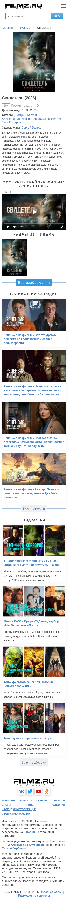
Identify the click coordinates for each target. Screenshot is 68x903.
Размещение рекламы (34, 895)
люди (30, 804)
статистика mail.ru (16, 813)
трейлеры (9, 800)
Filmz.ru (29, 832)
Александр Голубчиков (27, 844)
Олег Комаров (11, 122)
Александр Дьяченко (16, 118)
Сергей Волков (32, 127)
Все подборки (33, 762)
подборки (57, 804)
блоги (6, 804)
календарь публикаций (19, 809)
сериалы (58, 800)
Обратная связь (51, 892)
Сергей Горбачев (14, 848)
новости (26, 800)
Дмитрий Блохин (26, 115)
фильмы (42, 800)
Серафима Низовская (46, 118)
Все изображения (34, 282)
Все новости (34, 508)
